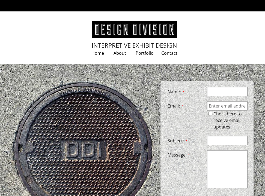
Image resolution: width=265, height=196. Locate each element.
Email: (175, 106)
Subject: (177, 141)
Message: (179, 155)
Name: (176, 92)
